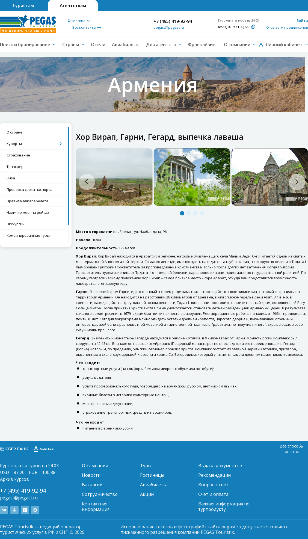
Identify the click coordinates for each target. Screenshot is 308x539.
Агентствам (73, 5)
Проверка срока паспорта (29, 189)
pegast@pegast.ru (168, 27)
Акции (147, 494)
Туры (145, 466)
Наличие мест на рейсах (28, 212)
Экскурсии (16, 223)
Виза (11, 178)
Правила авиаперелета (27, 201)
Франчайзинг (202, 45)
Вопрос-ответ (213, 485)
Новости (91, 475)
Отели (98, 45)
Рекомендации (214, 475)
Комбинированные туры (28, 235)
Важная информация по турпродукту (224, 506)
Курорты (14, 143)
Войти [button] (302, 20)
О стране (14, 132)
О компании (95, 466)
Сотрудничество (100, 494)
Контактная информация (95, 506)
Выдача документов (220, 466)
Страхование (18, 155)
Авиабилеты (126, 45)
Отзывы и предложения (287, 27)
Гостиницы (152, 475)
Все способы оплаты (292, 448)
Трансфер (15, 166)
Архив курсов (14, 479)
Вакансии (92, 485)
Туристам (23, 5)
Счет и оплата (213, 494)
